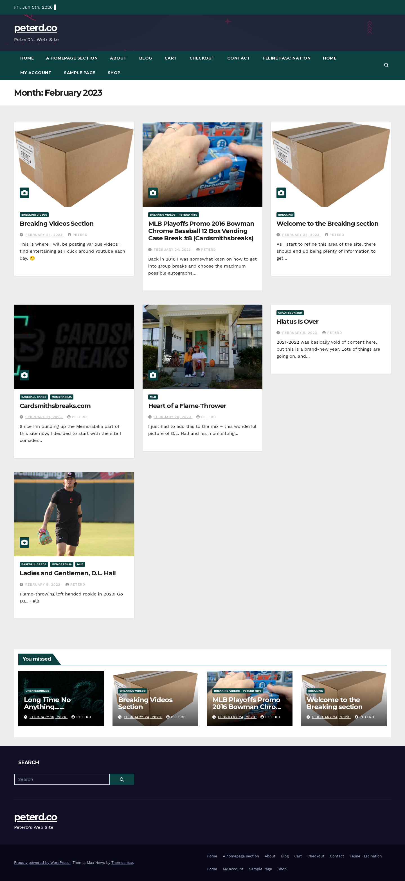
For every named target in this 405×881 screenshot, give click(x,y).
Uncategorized (290, 312)
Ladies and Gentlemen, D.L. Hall (68, 573)
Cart (171, 58)
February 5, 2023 (300, 333)
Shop (114, 72)
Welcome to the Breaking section (327, 223)
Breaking (285, 214)
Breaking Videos (34, 214)
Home (27, 58)
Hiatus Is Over (297, 321)
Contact (239, 58)
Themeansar (122, 863)
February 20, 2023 (173, 417)
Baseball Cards (33, 396)
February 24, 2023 (44, 235)
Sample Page (79, 72)
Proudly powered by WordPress (42, 863)
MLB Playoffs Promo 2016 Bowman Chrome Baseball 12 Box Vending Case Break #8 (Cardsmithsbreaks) (201, 231)
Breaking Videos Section (57, 223)
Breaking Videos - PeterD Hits (173, 214)
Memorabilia (62, 396)
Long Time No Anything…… (47, 703)
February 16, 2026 (49, 717)
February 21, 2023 (44, 417)
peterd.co (35, 28)
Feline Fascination (286, 58)
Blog (145, 58)
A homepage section (72, 58)
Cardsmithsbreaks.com (55, 406)
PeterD (77, 235)
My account (35, 72)
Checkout (202, 58)
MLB (153, 396)
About (118, 58)
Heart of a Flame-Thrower (187, 406)
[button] (386, 65)
